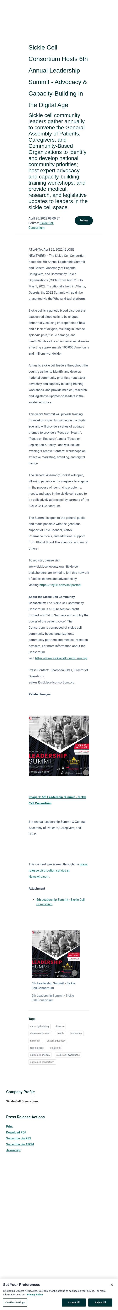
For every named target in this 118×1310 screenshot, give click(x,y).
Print (9, 1126)
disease (60, 1026)
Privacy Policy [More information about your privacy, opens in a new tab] (35, 1296)
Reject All (100, 1304)
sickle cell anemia (40, 1054)
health (60, 1033)
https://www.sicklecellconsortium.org (61, 658)
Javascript (13, 1150)
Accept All (74, 1304)
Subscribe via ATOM (20, 1144)
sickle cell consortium (42, 1062)
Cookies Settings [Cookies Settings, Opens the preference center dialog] (15, 1304)
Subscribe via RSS (18, 1138)
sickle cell (55, 1047)
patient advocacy (56, 1040)
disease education (40, 1033)
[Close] (112, 1286)
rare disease (37, 1047)
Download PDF (16, 1132)
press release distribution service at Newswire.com (58, 870)
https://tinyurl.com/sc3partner (60, 585)
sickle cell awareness (68, 1054)
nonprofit (35, 1040)
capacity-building (39, 1026)
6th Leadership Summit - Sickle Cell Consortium (53, 985)
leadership (76, 1033)
